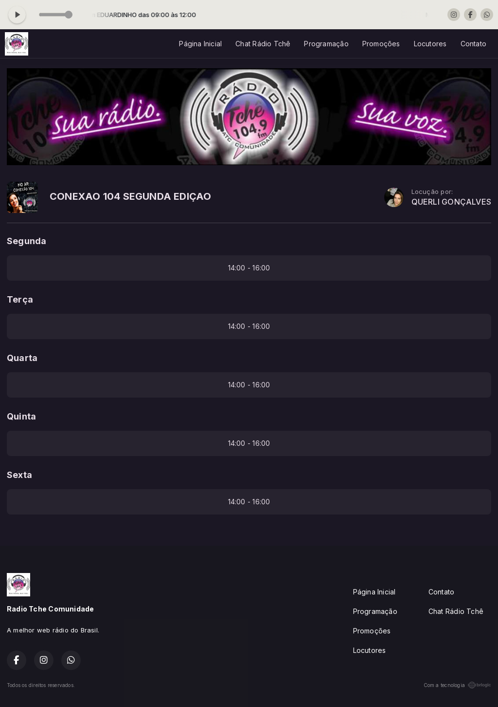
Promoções (381, 43)
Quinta (21, 416)
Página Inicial (200, 43)
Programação (326, 43)
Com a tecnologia (457, 685)
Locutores (430, 43)
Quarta (22, 358)
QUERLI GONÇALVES (451, 202)
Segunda (26, 241)
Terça (20, 299)
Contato (473, 43)
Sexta (19, 475)
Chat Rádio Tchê (262, 43)
